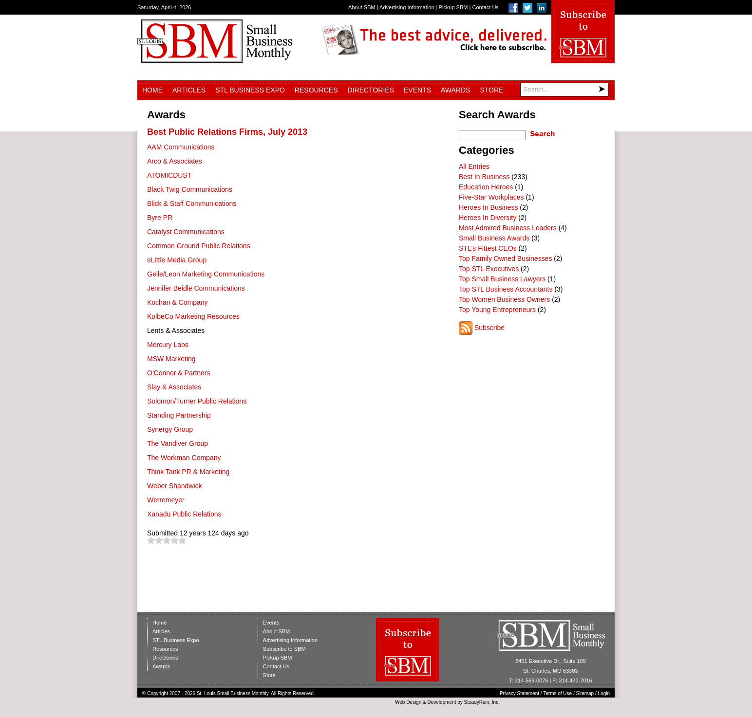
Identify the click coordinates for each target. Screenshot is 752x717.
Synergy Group (170, 429)
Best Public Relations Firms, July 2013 (227, 132)
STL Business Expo (250, 90)
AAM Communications (181, 147)
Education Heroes (486, 187)
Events (417, 90)
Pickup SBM (453, 7)
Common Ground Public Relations (198, 246)
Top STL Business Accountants (505, 289)
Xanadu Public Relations (184, 514)
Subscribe (489, 327)
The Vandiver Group (177, 443)
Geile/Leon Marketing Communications (205, 274)
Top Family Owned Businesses (505, 258)
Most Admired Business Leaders (508, 228)
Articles (189, 90)
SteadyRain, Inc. (482, 702)
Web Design (408, 702)
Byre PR (159, 217)
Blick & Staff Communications (191, 203)
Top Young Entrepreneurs (497, 309)
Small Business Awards (494, 238)
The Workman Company (184, 457)
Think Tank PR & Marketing (188, 472)
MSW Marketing (171, 359)
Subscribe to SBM (284, 649)
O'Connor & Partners (178, 373)
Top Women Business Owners (504, 299)
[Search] (564, 89)
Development (442, 702)
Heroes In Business (488, 207)
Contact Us (485, 7)
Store (491, 90)
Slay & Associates (174, 387)
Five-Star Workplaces (491, 197)
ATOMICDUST (169, 175)
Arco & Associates (174, 161)
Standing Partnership (179, 415)
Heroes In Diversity (487, 217)
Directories (371, 90)
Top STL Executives (489, 269)
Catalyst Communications (186, 232)
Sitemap (585, 693)
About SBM (362, 7)
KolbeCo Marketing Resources (193, 316)
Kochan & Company (177, 302)
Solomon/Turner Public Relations (196, 401)
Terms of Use (557, 693)
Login (604, 693)
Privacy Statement (519, 693)
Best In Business (484, 177)
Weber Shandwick (174, 486)
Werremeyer (166, 500)
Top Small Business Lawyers (502, 279)
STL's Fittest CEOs (488, 248)
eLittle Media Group (177, 260)
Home (152, 90)
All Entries (474, 166)
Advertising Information (406, 7)
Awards (455, 90)
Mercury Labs (167, 345)
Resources (316, 90)
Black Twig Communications (189, 189)
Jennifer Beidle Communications (196, 288)
